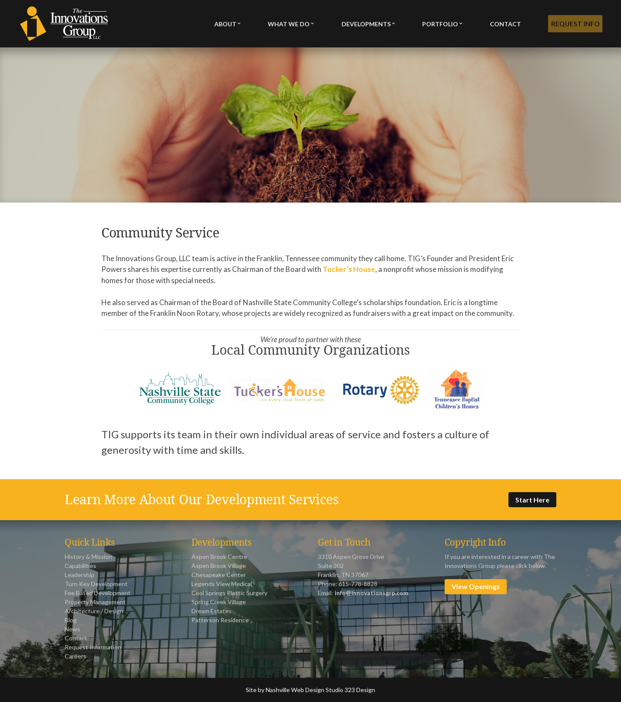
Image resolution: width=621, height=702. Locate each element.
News (72, 629)
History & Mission (88, 556)
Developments (365, 24)
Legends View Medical (221, 583)
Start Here (532, 500)
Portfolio (439, 24)
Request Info (574, 24)
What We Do (288, 24)
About (225, 24)
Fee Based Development (98, 592)
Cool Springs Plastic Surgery (229, 592)
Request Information (93, 647)
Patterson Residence (220, 620)
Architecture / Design (94, 611)
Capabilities (80, 565)
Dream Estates (211, 611)
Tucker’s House (349, 269)
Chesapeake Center (218, 574)
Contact (503, 24)
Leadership (79, 574)
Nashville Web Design (295, 689)
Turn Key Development (96, 583)
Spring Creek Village (218, 601)
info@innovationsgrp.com (371, 592)
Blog (71, 620)
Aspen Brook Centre (219, 556)
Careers (75, 656)
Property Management (95, 601)
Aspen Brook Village (218, 565)
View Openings (476, 586)
